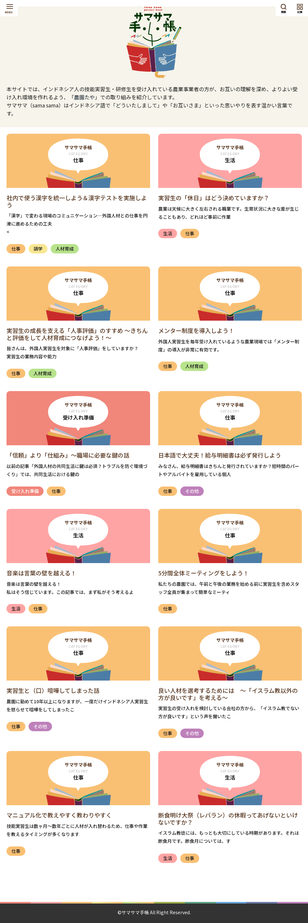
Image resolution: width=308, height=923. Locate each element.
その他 (192, 491)
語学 (38, 248)
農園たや (84, 97)
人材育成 (65, 248)
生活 (167, 233)
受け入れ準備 (25, 491)
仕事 (15, 248)
